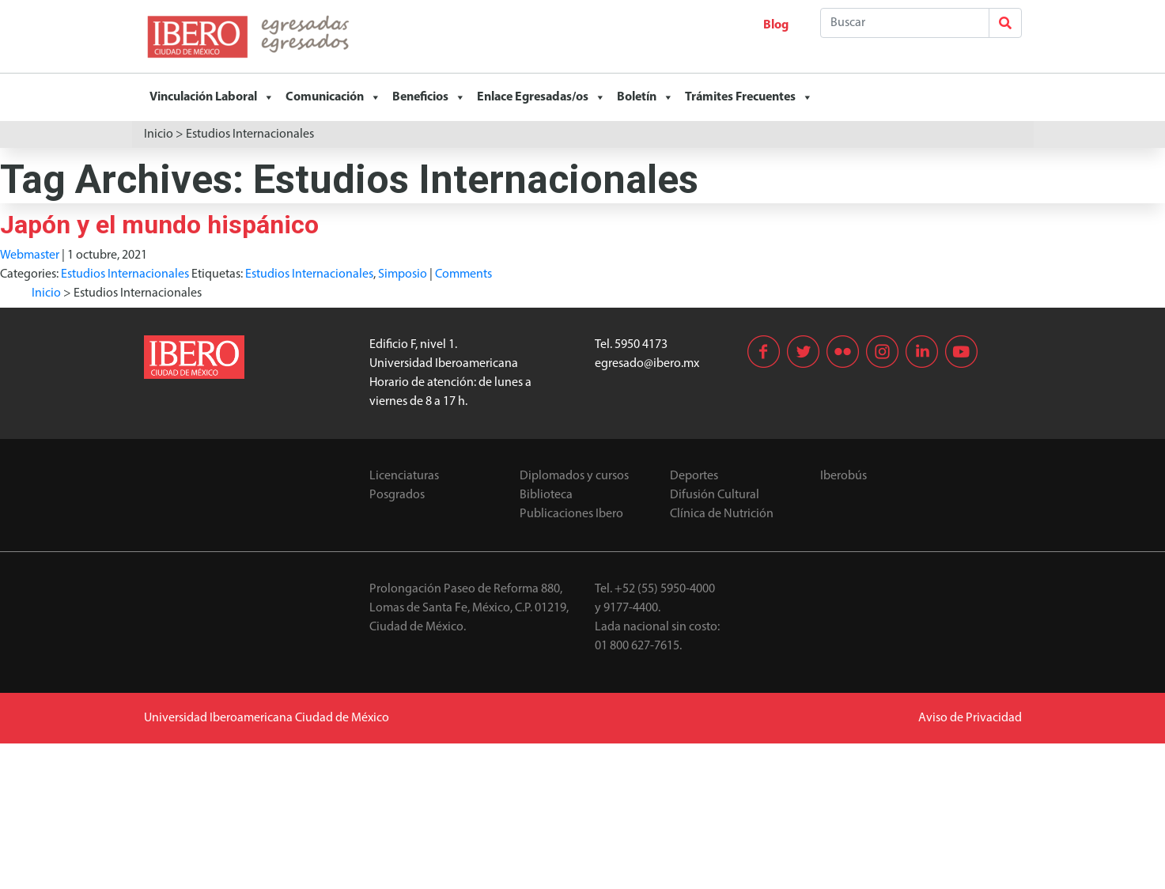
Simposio (402, 274)
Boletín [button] (645, 97)
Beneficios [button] (429, 97)
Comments (463, 274)
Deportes (694, 476)
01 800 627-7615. (638, 646)
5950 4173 (641, 345)
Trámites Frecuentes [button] (749, 97)
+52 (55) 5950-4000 (665, 589)
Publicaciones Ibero (571, 514)
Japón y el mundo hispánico (159, 225)
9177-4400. (631, 608)
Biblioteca (546, 495)
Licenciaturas (404, 476)
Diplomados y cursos (574, 476)
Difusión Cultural (714, 495)
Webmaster (29, 255)
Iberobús (843, 476)
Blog (776, 25)
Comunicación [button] (333, 97)
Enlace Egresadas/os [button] (541, 97)
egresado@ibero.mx (647, 363)
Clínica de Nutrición (722, 514)
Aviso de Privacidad (970, 718)
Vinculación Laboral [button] (211, 97)
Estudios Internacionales (125, 274)
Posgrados (397, 495)
